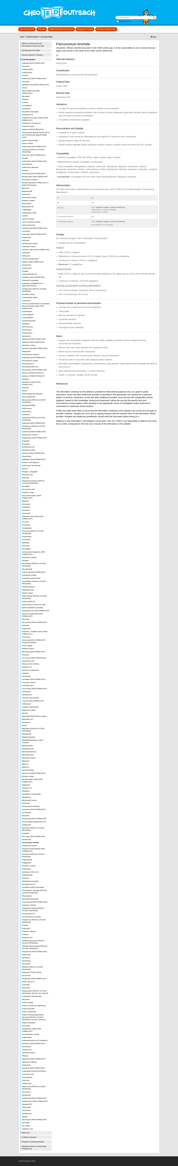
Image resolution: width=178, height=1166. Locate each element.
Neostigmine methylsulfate (31, 794)
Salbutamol (26, 988)
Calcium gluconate (28, 225)
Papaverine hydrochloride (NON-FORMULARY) (33, 850)
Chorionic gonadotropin (30, 259)
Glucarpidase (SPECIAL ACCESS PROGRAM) (34, 565)
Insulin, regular (27, 646)
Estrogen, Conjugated (29, 472)
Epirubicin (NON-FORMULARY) (33, 453)
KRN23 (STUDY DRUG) (30, 664)
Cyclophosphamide (29, 321)
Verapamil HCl (27, 1104)
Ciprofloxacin (26, 265)
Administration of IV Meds (31, 50)
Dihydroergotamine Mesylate (32, 394)
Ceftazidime (26, 253)
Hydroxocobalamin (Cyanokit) (32, 608)
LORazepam (26, 704)
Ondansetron (26, 825)
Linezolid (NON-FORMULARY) (33, 701)
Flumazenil (26, 510)
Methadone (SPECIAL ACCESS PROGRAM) (33, 730)
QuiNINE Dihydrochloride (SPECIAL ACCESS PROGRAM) (35, 947)
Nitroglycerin (26, 797)
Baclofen (25, 170)
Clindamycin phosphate (30, 280)
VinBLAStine (26, 1107)
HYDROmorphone (28, 587)
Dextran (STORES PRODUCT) (33, 373)
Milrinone (25, 764)
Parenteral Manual (32, 37)
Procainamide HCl (28, 914)
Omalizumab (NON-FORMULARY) (34, 819)
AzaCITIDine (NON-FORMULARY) (34, 161)
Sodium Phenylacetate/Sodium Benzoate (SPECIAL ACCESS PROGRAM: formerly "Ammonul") (34, 1017)
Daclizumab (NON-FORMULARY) (34, 339)
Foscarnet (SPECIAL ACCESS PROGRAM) (33, 532)
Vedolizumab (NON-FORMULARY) (34, 1098)
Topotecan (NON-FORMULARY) (33, 1068)
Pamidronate (26, 839)
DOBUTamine (27, 408)
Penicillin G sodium (29, 866)
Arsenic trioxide (27, 143)
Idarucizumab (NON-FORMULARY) (34, 622)
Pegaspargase (27, 860)
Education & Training (85, 29)
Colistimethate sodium (30, 297)
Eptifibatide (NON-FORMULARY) (33, 459)
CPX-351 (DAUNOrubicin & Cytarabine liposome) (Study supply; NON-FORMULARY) (36, 306)
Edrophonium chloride (29, 435)
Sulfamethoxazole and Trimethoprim (35, 1040)
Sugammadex (27, 1037)
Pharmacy (42, 29)
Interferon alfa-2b (28, 649)
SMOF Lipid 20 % (28, 982)
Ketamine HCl (27, 667)
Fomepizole (26, 525)
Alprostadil (25, 96)
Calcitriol (25, 216)
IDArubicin (25, 619)
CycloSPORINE (27, 318)
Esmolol (25, 468)
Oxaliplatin (25, 833)
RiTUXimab (26, 964)
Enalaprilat (25, 441)
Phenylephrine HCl (28, 884)
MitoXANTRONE (28, 770)
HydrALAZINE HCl (28, 601)
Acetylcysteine (27, 72)
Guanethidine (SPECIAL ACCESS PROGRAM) (34, 582)
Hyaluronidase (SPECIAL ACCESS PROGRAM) (34, 597)
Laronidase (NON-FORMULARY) (33, 679)
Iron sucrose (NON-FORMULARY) (34, 658)
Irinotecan (25, 655)
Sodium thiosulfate (28, 1023)
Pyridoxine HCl (27, 937)
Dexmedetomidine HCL (30, 367)
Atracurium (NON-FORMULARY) (33, 155)
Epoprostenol (26, 456)
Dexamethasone (28, 364)
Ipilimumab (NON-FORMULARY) (33, 652)
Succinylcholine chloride (30, 1034)
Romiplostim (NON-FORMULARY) (34, 979)
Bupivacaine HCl (28, 207)
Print (154, 37)
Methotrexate (26, 734)
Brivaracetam (26, 203)
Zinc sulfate (26, 1126)
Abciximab (25, 66)
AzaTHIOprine (27, 164)
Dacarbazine (26, 336)
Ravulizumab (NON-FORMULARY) (34, 952)
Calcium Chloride (28, 219)
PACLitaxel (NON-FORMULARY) (33, 836)
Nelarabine (26, 791)
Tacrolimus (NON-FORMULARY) (33, 1043)
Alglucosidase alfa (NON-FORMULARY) (31, 92)
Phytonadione (27, 896)
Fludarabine (26, 507)
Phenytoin (25, 878)
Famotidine (26, 486)
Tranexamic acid (28, 1074)
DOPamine (26, 414)
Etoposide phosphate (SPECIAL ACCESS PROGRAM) (33, 482)
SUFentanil (26, 985)
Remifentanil (26, 961)
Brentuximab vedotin (29, 197)
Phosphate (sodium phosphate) (33, 887)
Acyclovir (25, 75)
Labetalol (25, 673)
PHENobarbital (27, 875)
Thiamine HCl (27, 1050)
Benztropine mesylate (29, 180)
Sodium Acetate (27, 1002)
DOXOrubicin (26, 411)
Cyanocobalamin (28, 314)
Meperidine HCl (27, 719)
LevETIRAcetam (28, 685)
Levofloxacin (26, 692)
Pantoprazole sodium (29, 846)
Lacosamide (26, 676)
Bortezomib (26, 194)
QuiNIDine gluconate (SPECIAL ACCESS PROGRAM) (33, 942)
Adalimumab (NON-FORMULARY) (34, 78)
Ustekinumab (26, 1083)
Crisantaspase (27, 311)
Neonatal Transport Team (106, 29)
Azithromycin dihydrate (30, 167)
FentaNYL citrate (28, 492)
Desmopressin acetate (30, 361)
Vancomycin (26, 1092)
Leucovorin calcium (29, 682)
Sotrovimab (26, 1026)
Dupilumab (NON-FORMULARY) (33, 423)
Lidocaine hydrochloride (30, 698)
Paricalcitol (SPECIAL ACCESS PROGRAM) (33, 855)
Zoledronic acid (27, 1129)
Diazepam (25, 379)
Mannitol (25, 713)
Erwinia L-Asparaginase (30, 462)
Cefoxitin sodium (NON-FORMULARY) (35, 250)
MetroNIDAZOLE (28, 755)
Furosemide (26, 539)
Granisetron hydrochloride (31, 578)
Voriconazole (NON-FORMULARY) (34, 1120)
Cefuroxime (26, 256)
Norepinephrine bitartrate (31, 806)
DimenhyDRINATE (28, 397)
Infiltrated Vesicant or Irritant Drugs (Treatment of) (34, 1147)
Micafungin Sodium (29, 758)
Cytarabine (26, 324)
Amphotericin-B (27, 115)
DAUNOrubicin (27, 333)
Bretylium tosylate (28, 200)
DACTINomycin (27, 327)
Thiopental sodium (28, 1053)
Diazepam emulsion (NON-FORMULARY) (31, 383)
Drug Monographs (47, 37)
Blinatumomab (27, 191)
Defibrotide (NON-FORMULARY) (33, 357)
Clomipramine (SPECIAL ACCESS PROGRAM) (34, 290)
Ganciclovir (26, 546)
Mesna (24, 725)
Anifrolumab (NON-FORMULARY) (34, 146)
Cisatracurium (27, 268)
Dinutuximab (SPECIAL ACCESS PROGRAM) (33, 401)
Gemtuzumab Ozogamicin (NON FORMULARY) (33, 553)
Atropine (25, 158)
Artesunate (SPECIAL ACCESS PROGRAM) (33, 151)
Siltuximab (25, 999)
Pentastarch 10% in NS (30, 872)
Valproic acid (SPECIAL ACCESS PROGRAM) (34, 1088)
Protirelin (25, 934)
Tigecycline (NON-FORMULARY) (33, 1059)
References (26, 1133)
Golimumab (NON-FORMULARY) (34, 572)
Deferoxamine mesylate (30, 354)
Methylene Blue (27, 746)
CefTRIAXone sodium (29, 243)
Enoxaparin (26, 444)
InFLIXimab (26, 637)
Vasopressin (26, 1095)
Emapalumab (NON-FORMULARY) (34, 438)
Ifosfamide (25, 625)
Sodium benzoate (28, 1009)
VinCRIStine (26, 1110)
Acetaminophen (27, 69)
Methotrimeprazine (28, 737)
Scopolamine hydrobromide (31, 996)
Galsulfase (25, 543)
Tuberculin (25, 1080)
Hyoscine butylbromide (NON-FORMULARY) (32, 615)
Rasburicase (26, 955)
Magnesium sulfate (28, 710)
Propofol (25, 925)
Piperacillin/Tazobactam (30, 899)
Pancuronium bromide (30, 842)
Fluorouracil (26, 513)
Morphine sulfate (28, 776)
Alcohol (24, 88)
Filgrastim (25, 501)
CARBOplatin (26, 210)
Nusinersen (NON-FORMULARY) (34, 809)
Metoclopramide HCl (29, 752)
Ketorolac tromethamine (30, 670)
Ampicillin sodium (28, 126)
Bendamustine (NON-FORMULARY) (35, 177)
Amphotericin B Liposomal (31, 123)
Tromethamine (27, 1077)
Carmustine (26, 231)
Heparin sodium (27, 593)
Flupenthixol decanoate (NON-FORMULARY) (33, 517)
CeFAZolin (25, 240)
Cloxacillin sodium (28, 294)
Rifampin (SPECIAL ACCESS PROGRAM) (32, 968)
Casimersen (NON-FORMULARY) (34, 234)
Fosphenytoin (27, 537)
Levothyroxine (27, 695)
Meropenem (26, 722)
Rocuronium (26, 975)
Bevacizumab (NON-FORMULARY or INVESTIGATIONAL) (35, 184)
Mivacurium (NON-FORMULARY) (34, 773)
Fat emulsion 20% (28, 489)
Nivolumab (25, 803)
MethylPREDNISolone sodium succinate (32, 741)
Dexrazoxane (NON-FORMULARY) (34, 370)
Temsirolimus (26, 1047)
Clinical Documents (26, 29)
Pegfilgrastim (26, 863)
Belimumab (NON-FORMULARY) (34, 173)
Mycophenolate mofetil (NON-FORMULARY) (32, 780)
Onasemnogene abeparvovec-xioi (34, 822)
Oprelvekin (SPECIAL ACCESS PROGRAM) (33, 829)
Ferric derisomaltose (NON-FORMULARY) (32, 497)
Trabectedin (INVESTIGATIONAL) (34, 1071)
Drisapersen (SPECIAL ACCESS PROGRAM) (33, 427)
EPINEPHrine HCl (28, 447)
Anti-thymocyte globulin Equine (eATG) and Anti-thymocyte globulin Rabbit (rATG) (36, 135)
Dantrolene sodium (28, 345)
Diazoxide (25, 388)
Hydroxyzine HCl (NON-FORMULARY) (36, 611)
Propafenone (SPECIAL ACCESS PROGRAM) (34, 921)
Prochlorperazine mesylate (31, 917)
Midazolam (26, 761)
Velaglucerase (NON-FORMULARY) (35, 1101)
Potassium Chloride (29, 905)
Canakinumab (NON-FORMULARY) (34, 228)
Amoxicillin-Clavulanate (30, 112)
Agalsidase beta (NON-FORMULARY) (35, 85)
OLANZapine (26, 812)
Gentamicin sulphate (29, 557)
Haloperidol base (28, 590)
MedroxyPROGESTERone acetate (34, 716)
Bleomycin (25, 188)
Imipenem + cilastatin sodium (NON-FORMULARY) (35, 633)
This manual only (125, 21)
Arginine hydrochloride (30, 140)
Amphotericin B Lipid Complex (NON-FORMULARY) (35, 119)
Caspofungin (26, 237)
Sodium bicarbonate (29, 1012)
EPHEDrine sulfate (28, 450)
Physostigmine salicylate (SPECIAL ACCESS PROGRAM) (34, 891)
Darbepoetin (26, 351)
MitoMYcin (25, 767)
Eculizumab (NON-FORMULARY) (34, 432)
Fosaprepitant (27, 528)
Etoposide (25, 478)
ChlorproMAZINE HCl (29, 274)
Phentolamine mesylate (30, 881)
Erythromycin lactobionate (31, 465)
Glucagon (25, 560)
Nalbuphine (26, 785)
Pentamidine (26, 869)
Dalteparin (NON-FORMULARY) (33, 342)
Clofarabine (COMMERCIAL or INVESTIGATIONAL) (33, 285)
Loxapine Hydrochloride (30, 707)
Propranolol (26, 928)
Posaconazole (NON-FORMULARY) (35, 902)
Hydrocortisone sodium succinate (33, 605)
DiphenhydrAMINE (28, 405)
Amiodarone (26, 109)
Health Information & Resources (61, 29)
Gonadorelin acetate (29, 575)
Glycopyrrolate (27, 569)
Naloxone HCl (27, 788)
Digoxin (24, 391)
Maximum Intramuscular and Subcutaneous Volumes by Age (33, 45)
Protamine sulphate (29, 931)
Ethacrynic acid (27, 475)
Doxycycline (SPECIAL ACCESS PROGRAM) (33, 419)
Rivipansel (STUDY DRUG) (31, 972)
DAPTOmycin (27, 330)
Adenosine (25, 82)
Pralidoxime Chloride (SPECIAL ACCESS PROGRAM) (33, 909)
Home (22, 37)
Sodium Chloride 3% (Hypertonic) (34, 1006)
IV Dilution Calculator (29, 1137)
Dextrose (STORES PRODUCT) (33, 376)
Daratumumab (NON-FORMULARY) (35, 348)
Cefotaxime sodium (29, 246)
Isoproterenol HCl (28, 661)
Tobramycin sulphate (29, 1062)
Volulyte (25, 1117)
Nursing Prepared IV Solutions (32, 55)
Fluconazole (26, 504)
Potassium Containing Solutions (33, 1142)
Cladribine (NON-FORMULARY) (33, 277)
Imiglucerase (26, 628)
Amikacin (25, 102)
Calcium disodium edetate (31, 222)
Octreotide (25, 816)
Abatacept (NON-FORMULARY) (33, 63)
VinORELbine (27, 1113)
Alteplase (25, 99)
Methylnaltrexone (28, 749)
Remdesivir (26, 958)
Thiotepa (25, 1056)
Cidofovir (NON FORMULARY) (33, 262)
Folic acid (25, 522)
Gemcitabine (26, 549)
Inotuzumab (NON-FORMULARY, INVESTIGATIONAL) (34, 641)
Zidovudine (26, 1123)
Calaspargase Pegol (29, 213)
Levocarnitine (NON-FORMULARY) (34, 689)
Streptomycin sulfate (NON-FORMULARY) (32, 1030)
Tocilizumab (26, 1065)
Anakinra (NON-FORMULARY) (33, 129)
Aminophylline (27, 105)
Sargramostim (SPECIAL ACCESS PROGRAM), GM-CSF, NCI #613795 (35, 992)
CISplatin (25, 271)
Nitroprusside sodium (29, 800)
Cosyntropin (26, 300)
